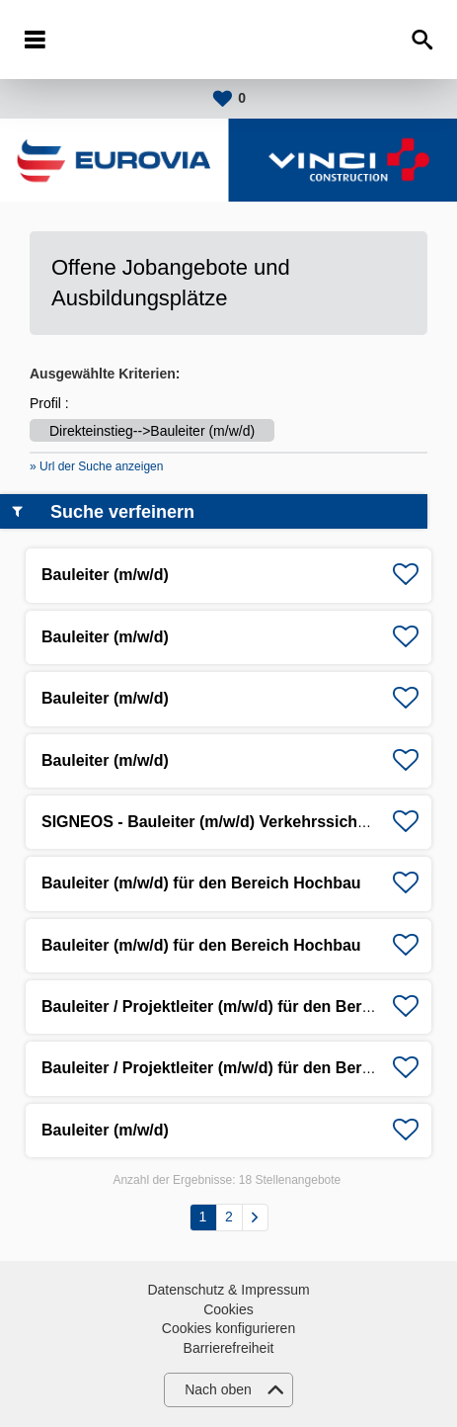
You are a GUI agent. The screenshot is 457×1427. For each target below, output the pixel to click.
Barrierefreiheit (229, 1348)
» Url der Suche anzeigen (96, 466)
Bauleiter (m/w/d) (105, 574)
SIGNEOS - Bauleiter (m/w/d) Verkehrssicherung (221, 821)
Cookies (228, 1309)
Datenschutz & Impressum (228, 1290)
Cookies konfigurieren (228, 1328)
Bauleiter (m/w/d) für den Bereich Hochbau (201, 883)
